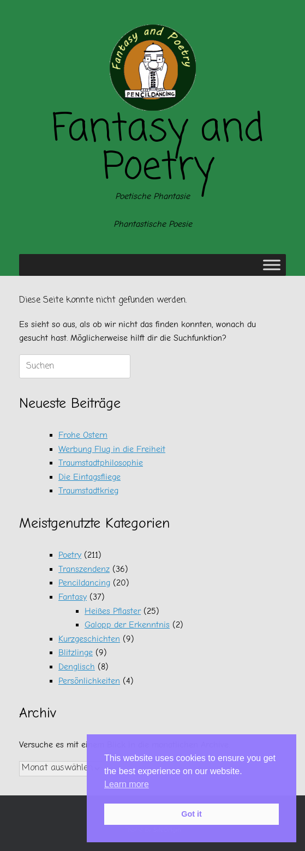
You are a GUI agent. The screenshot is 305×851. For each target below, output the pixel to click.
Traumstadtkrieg (88, 491)
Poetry (69, 555)
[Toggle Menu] (271, 265)
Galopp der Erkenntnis (127, 625)
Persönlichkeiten (89, 681)
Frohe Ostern (82, 435)
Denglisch (76, 667)
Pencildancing (84, 583)
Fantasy (72, 597)
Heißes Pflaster (113, 611)
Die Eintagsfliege (89, 477)
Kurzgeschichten (89, 639)
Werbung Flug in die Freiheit (111, 449)
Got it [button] (191, 814)
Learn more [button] (126, 784)
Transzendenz (84, 569)
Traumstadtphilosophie (100, 463)
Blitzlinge (75, 652)
